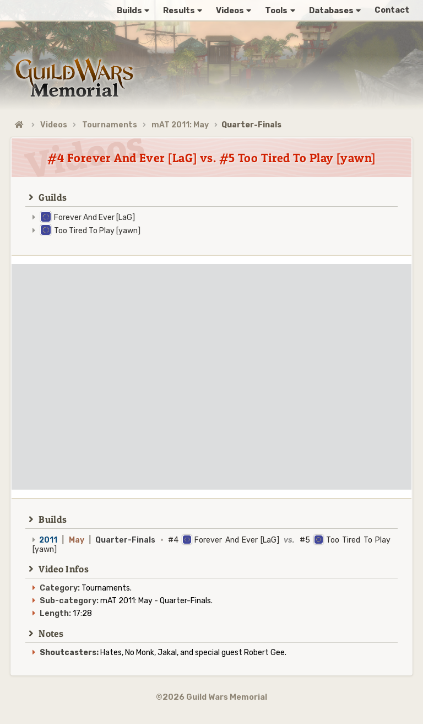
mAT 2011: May (180, 125)
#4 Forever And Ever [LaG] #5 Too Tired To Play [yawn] (211, 544)
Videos (53, 125)
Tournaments (109, 125)
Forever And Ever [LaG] (94, 217)
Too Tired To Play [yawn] (97, 230)
